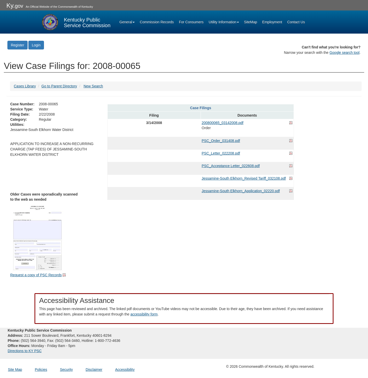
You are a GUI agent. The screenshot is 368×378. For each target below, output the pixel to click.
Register (17, 45)
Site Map (15, 369)
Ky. (14, 5)
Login (36, 45)
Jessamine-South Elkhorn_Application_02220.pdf (241, 191)
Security (66, 369)
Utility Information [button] (224, 22)
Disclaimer (94, 369)
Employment (272, 22)
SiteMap (250, 22)
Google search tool (344, 52)
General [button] (127, 22)
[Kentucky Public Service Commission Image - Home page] (75, 22)
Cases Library (25, 86)
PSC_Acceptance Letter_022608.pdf (231, 166)
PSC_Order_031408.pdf (221, 141)
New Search (93, 86)
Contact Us (296, 22)
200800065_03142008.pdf (223, 123)
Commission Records (157, 22)
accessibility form (144, 314)
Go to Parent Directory (59, 86)
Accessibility (124, 369)
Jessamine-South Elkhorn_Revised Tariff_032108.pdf (244, 178)
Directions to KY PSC (25, 351)
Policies (41, 369)
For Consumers (191, 22)
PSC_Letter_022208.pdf (221, 153)
